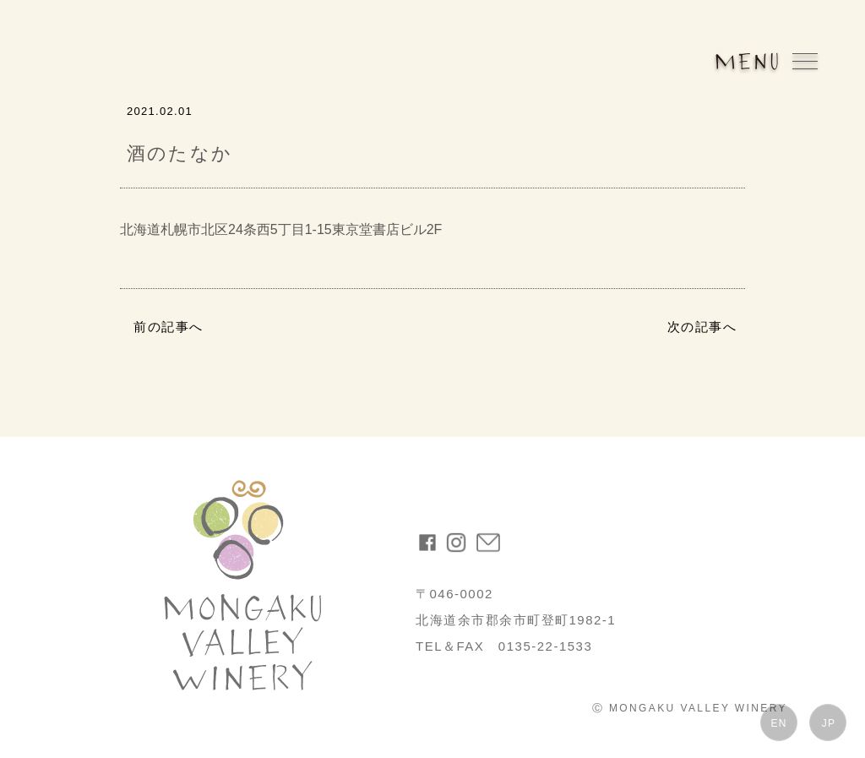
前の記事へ (168, 326)
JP (828, 723)
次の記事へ (702, 326)
